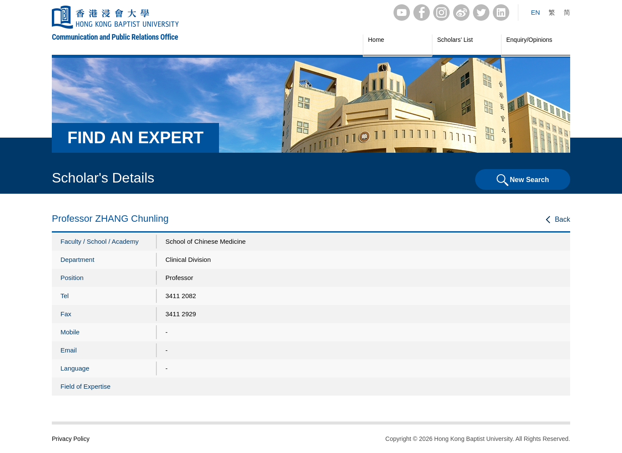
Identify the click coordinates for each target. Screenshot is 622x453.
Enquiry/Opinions (529, 39)
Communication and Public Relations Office (115, 36)
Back (562, 219)
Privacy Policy (70, 438)
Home (376, 39)
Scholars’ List (455, 39)
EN (535, 12)
